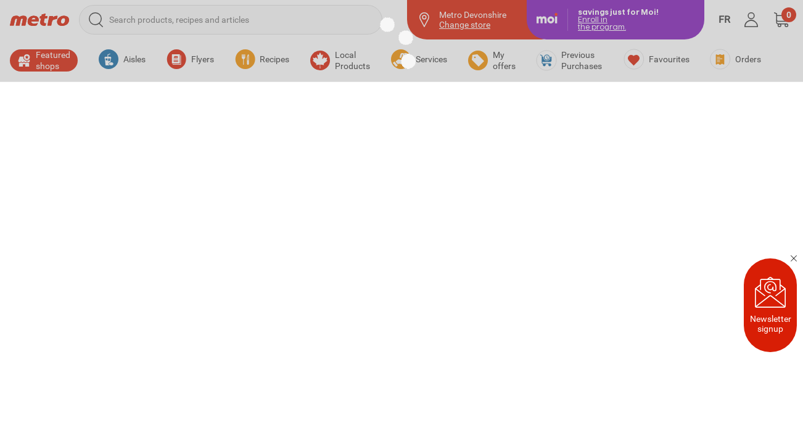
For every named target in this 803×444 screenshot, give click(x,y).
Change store (464, 25)
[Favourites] (657, 59)
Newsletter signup (770, 305)
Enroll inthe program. (602, 23)
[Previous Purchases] (570, 60)
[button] (781, 19)
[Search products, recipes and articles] (230, 20)
